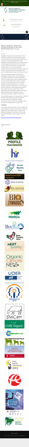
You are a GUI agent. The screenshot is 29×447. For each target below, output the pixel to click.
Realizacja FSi (14, 433)
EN (6, 4)
